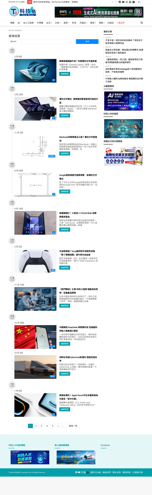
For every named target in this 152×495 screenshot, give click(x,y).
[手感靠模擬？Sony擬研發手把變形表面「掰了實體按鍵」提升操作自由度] (35, 261)
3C (19, 23)
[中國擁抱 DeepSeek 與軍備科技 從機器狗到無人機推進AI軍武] (35, 337)
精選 (12, 23)
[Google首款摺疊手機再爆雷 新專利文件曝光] (35, 185)
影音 (74, 23)
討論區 (111, 23)
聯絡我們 (107, 472)
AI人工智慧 (28, 23)
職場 (92, 23)
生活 (48, 23)
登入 (139, 2)
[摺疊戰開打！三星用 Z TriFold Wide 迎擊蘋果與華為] (35, 223)
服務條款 (127, 472)
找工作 (120, 23)
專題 (101, 23)
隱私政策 (117, 472)
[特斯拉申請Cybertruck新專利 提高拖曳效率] (35, 367)
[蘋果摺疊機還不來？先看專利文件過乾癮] (35, 71)
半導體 (40, 23)
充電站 (83, 23)
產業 (66, 23)
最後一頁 (73, 426)
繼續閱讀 (64, 74)
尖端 (57, 23)
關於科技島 (96, 472)
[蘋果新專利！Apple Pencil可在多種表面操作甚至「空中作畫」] (35, 405)
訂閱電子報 (137, 472)
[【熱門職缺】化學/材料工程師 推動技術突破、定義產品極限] (35, 299)
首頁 (11, 30)
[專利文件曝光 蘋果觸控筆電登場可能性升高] (35, 109)
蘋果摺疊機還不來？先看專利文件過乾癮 (78, 61)
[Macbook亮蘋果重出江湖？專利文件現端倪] (35, 147)
